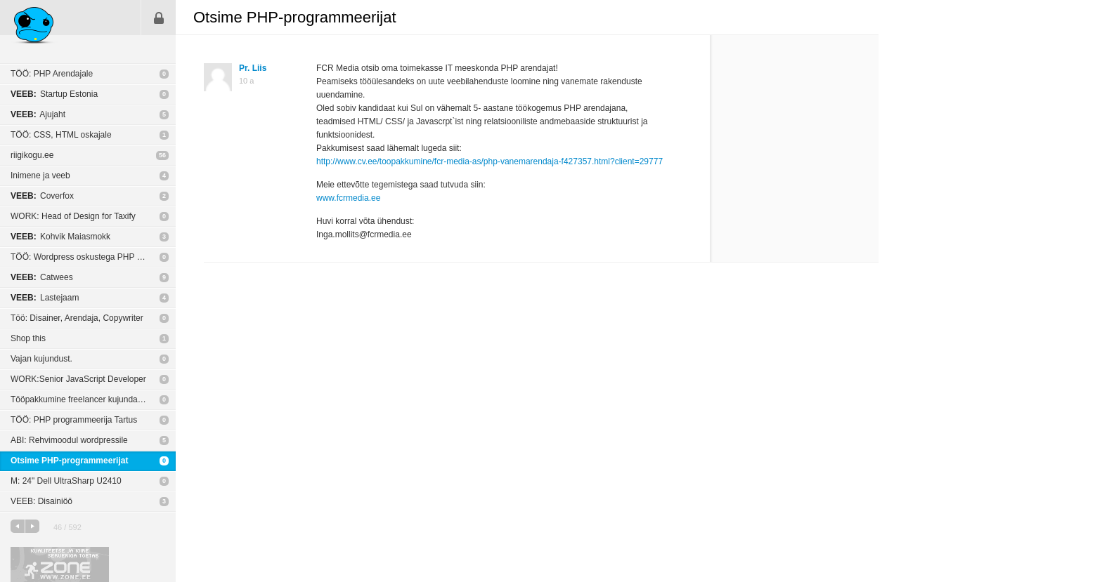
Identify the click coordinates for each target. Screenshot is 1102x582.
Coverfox (42, 196)
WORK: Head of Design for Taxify (73, 216)
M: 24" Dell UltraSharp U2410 (66, 481)
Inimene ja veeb (40, 175)
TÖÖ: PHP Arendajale (52, 74)
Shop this (28, 338)
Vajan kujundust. (41, 359)
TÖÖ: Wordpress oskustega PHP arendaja (90, 257)
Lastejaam (45, 298)
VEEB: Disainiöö (41, 501)
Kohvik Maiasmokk (60, 237)
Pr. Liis (252, 68)
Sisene (158, 17)
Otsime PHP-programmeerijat (69, 460)
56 (162, 155)
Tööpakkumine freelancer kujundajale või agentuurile (93, 399)
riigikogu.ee (32, 155)
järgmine (32, 526)
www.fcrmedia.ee (348, 198)
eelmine (18, 526)
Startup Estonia (54, 94)
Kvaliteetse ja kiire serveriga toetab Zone (60, 564)
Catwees (42, 277)
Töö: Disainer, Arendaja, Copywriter (77, 318)
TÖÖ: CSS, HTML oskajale (61, 135)
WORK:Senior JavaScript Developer (78, 379)
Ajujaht (38, 114)
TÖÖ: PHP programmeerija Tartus (74, 420)
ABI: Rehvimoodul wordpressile (69, 440)
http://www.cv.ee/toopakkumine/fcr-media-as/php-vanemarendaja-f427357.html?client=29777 (489, 161)
